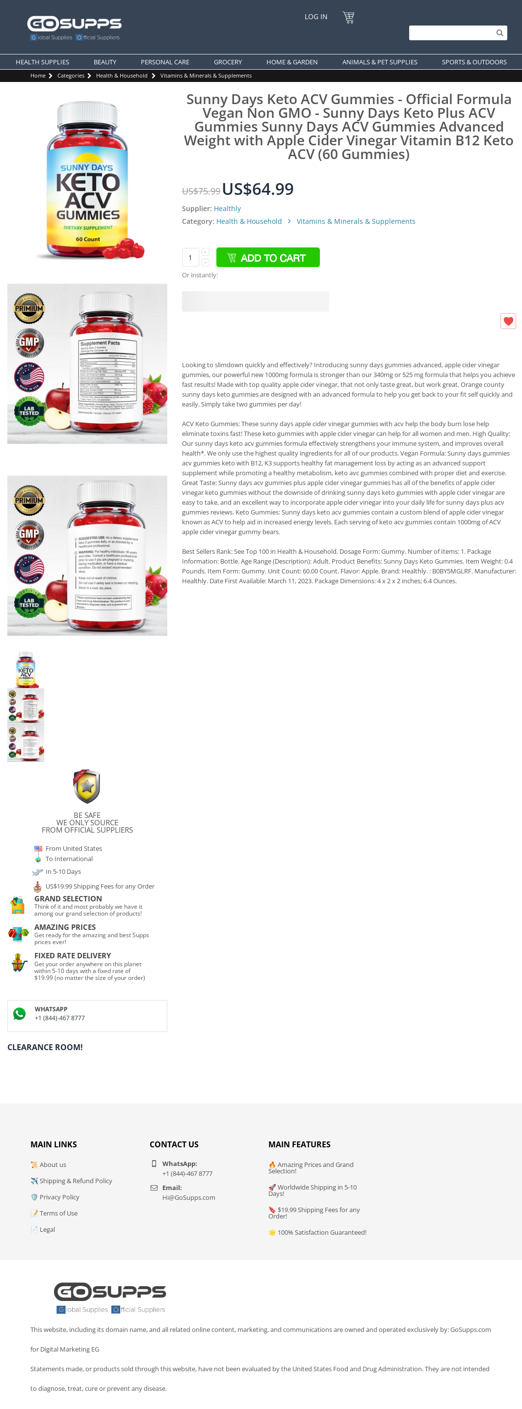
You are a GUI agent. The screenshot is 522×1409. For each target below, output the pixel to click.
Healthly (227, 208)
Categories (70, 75)
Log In (316, 16)
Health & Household (122, 75)
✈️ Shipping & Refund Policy (71, 1180)
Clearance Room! (45, 1047)
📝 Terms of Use (54, 1213)
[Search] (455, 33)
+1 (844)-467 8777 (60, 1018)
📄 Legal (42, 1229)
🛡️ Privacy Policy (54, 1196)
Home (38, 75)
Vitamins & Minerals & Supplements (206, 75)
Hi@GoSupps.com (188, 1197)
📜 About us (48, 1164)
